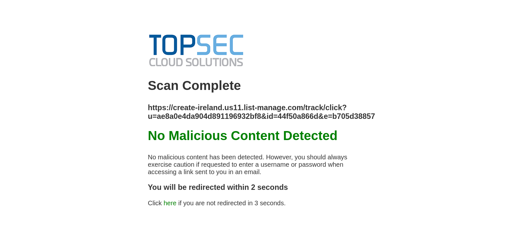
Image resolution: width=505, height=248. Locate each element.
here (170, 203)
